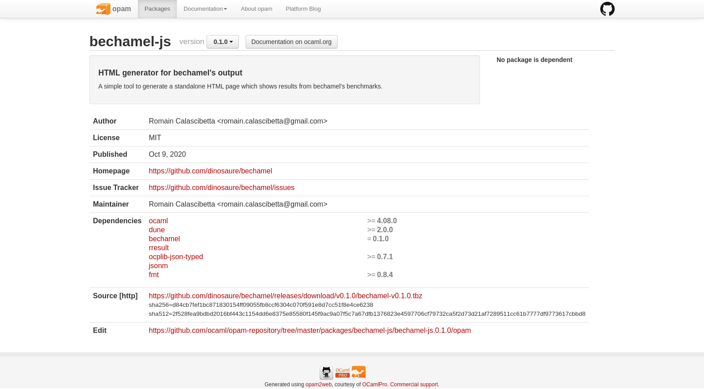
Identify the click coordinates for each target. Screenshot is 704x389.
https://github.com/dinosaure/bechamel (210, 171)
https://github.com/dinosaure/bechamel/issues (222, 187)
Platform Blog (303, 8)
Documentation (205, 8)
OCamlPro (374, 384)
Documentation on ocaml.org (291, 41)
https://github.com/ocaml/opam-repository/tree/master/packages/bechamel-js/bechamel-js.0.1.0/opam (310, 330)
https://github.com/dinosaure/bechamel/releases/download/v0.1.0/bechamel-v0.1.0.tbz (285, 296)
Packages (157, 8)
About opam (256, 8)
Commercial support (414, 384)
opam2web (319, 384)
